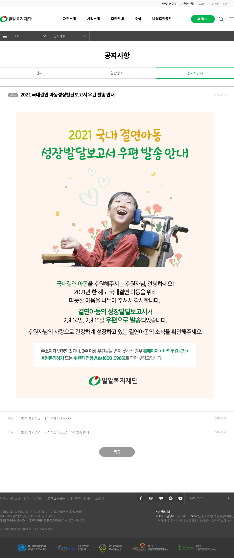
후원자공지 (195, 73)
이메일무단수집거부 (80, 498)
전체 (39, 73)
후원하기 (203, 19)
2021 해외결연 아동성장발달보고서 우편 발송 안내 (113, 432)
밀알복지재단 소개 (10, 498)
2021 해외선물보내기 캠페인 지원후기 (113, 418)
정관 (26, 498)
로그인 (202, 3)
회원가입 (214, 3)
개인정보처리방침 (55, 498)
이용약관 (37, 498)
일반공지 (116, 73)
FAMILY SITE (209, 498)
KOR (227, 3)
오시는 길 (100, 498)
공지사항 (69, 36)
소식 (30, 36)
